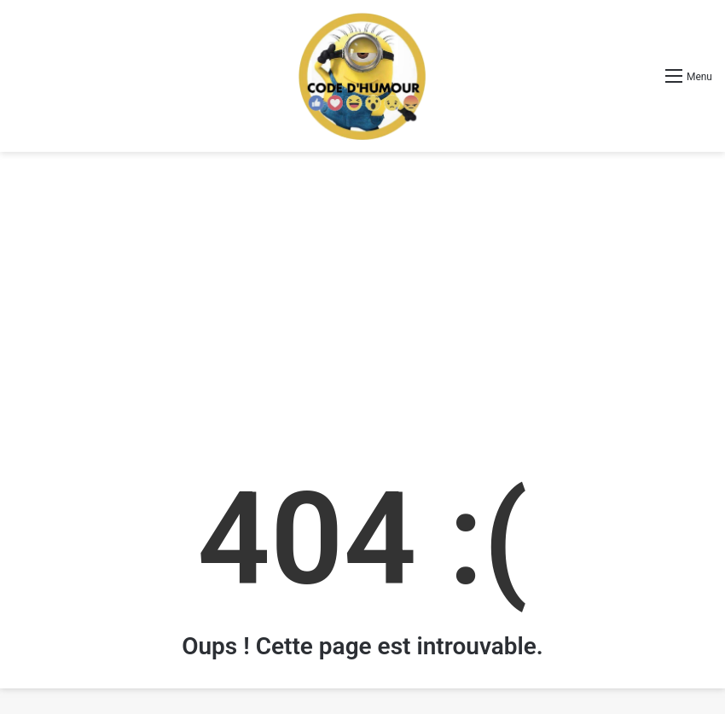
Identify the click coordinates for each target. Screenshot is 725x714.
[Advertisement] (362, 288)
